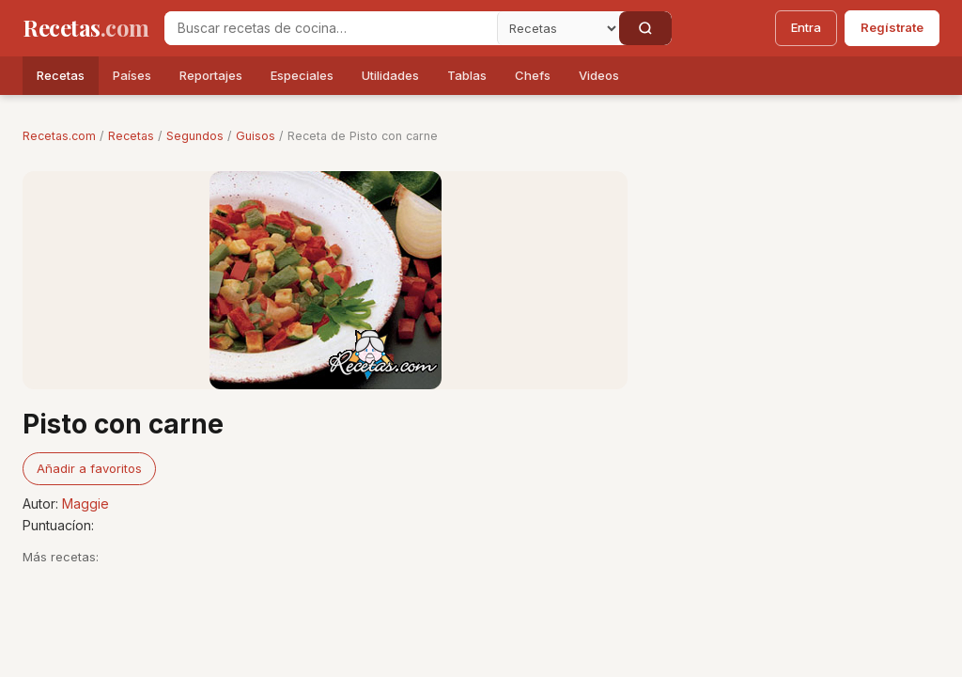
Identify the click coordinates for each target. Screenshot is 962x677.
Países (132, 75)
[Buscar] (645, 28)
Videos (599, 75)
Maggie (85, 504)
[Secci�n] (558, 28)
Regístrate (892, 27)
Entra (806, 27)
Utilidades (390, 75)
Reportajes (210, 75)
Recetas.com (59, 136)
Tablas (467, 75)
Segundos (195, 136)
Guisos (255, 136)
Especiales (302, 75)
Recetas (61, 75)
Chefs (533, 75)
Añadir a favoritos (89, 468)
